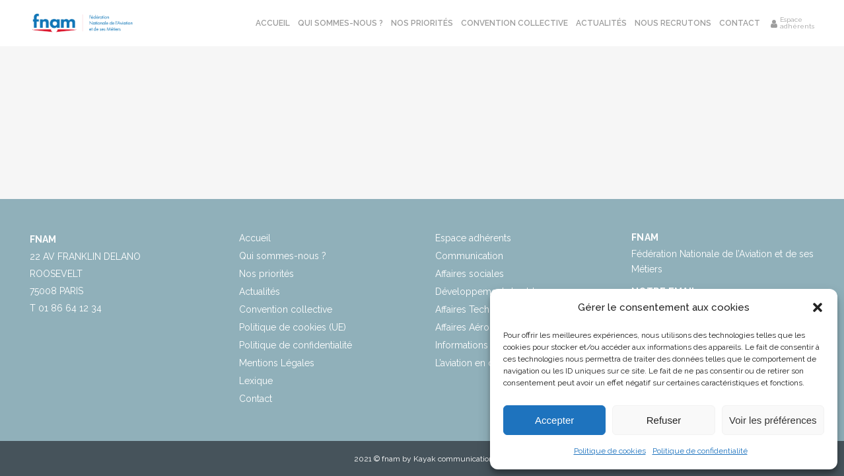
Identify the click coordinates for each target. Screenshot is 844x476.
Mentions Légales (276, 363)
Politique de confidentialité (700, 451)
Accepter (554, 420)
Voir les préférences (773, 420)
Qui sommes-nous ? (282, 256)
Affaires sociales (469, 273)
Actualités (259, 291)
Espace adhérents (473, 238)
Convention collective (285, 309)
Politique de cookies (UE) (292, 327)
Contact (255, 398)
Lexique (256, 381)
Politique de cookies (610, 451)
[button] (817, 307)
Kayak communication (453, 458)
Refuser (664, 420)
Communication (469, 256)
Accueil (255, 238)
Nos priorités (266, 273)
